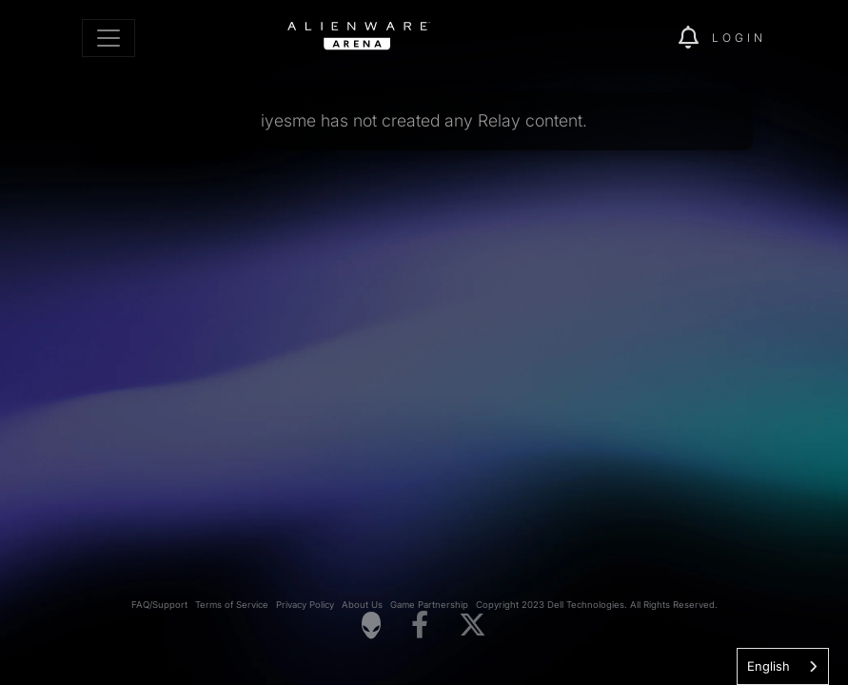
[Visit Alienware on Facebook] (420, 625)
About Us (362, 604)
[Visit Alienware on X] (473, 625)
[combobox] (783, 666)
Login (739, 37)
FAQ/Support (159, 604)
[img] (631, 38)
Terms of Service (231, 604)
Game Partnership (429, 604)
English (768, 666)
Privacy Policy (305, 604)
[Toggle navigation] (108, 38)
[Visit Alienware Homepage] (371, 625)
